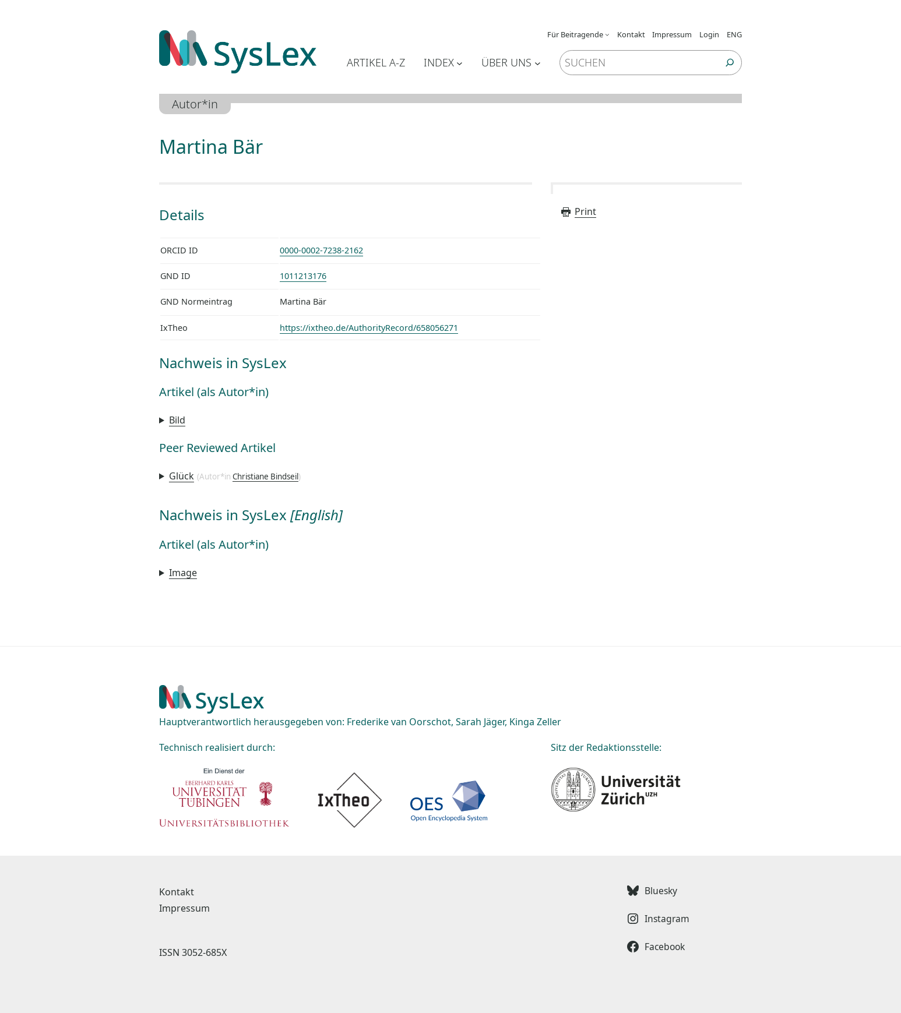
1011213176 (303, 275)
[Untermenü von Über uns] (537, 62)
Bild (177, 420)
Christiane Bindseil (265, 476)
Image (183, 572)
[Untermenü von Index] (459, 62)
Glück (181, 476)
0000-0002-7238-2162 (321, 250)
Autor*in (195, 104)
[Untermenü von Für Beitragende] (607, 34)
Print (578, 211)
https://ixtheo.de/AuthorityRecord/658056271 (369, 327)
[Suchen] (730, 62)
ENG (734, 34)
